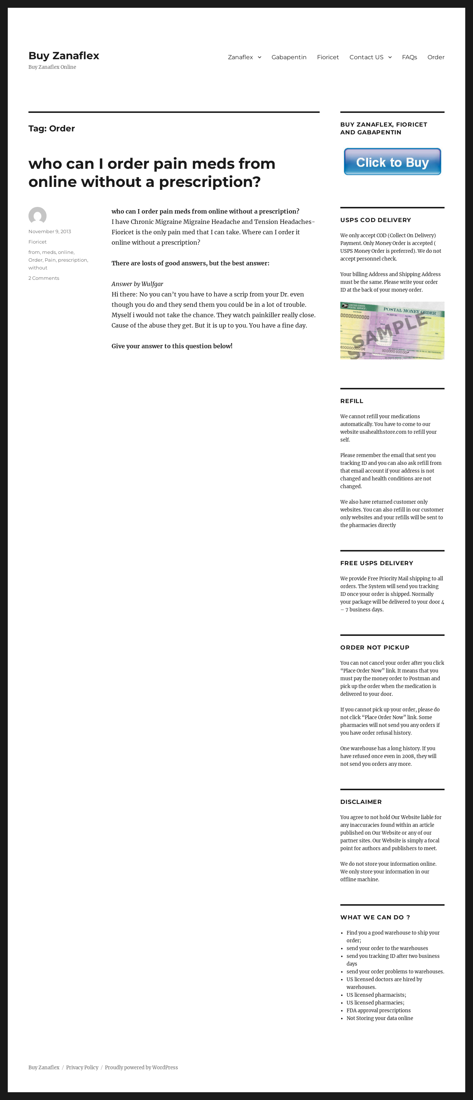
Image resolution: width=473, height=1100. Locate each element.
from (34, 252)
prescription (72, 260)
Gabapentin (289, 57)
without (37, 268)
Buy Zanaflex (63, 55)
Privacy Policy (82, 1067)
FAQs (409, 57)
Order (436, 57)
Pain (50, 260)
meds (49, 252)
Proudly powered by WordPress (141, 1067)
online (66, 252)
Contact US (367, 57)
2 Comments (43, 278)
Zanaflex (240, 57)
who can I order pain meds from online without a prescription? (152, 172)
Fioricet (328, 57)
